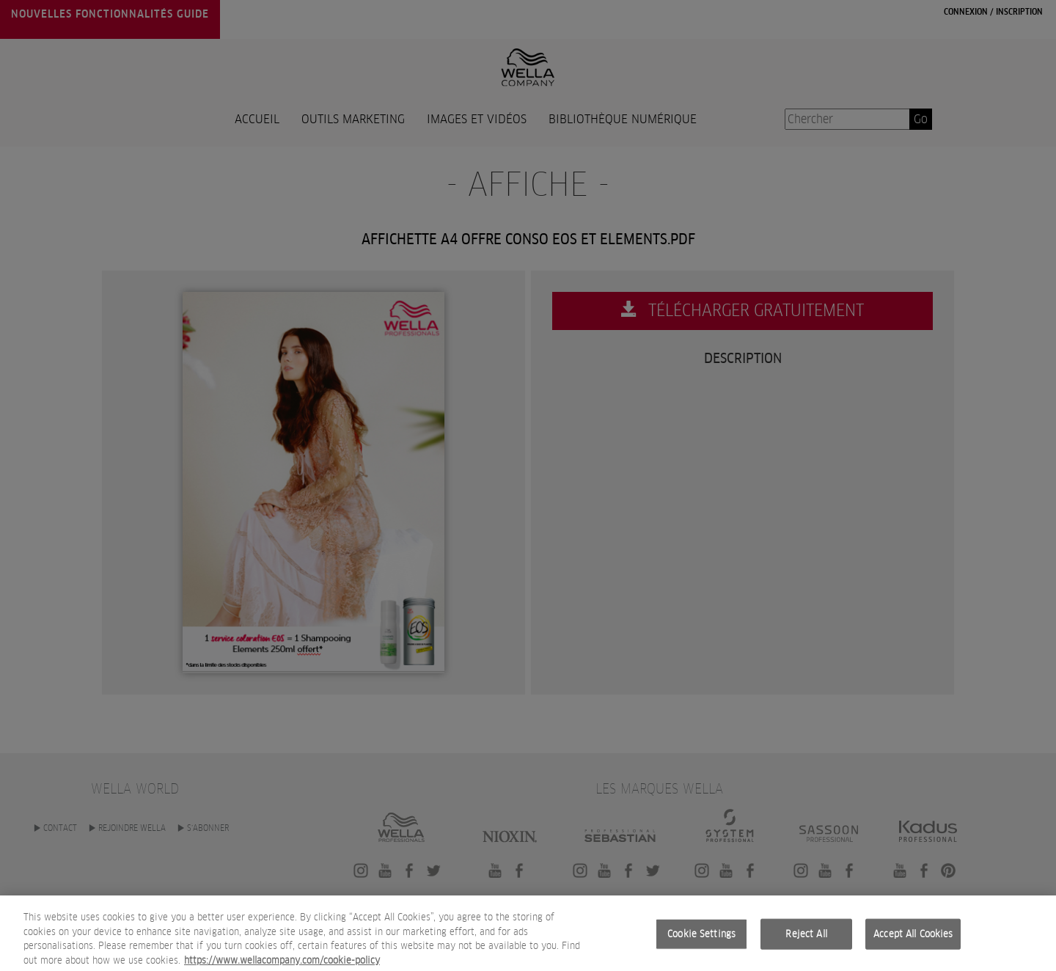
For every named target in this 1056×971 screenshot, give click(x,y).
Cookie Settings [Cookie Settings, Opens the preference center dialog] (701, 939)
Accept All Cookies (913, 939)
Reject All (805, 939)
